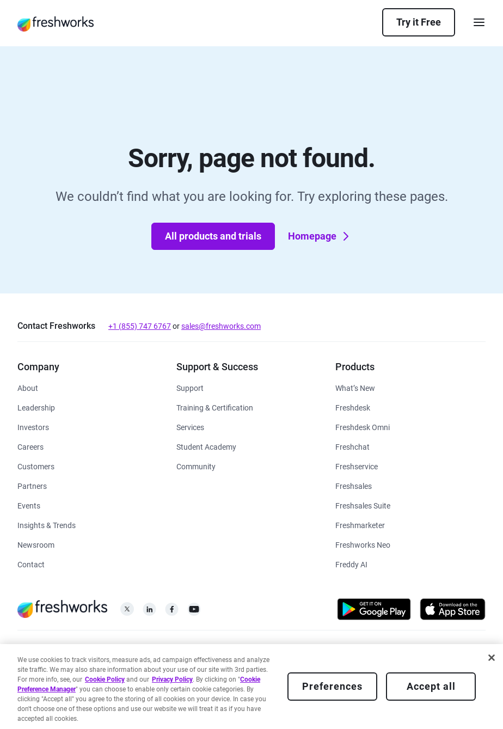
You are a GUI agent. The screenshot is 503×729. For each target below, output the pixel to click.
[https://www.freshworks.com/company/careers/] (30, 446)
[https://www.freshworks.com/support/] (190, 387)
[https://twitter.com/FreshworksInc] (127, 612)
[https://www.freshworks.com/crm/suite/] (362, 505)
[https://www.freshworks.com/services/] (190, 426)
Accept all (431, 686)
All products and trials (213, 236)
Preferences (332, 686)
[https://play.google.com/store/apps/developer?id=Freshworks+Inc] (374, 611)
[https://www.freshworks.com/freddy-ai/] (351, 563)
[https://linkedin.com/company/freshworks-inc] (149, 612)
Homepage (320, 236)
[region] (251, 686)
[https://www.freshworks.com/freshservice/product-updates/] (355, 387)
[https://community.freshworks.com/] (196, 465)
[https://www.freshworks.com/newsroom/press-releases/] (35, 544)
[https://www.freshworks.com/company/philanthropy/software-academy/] (206, 446)
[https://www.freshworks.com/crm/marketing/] (360, 524)
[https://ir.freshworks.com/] (33, 426)
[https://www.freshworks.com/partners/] (32, 485)
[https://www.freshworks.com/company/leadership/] (36, 407)
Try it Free (418, 22)
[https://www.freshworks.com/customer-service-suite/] (362, 426)
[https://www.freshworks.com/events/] (28, 505)
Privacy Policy (172, 679)
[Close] (491, 657)
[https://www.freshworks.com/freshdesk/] (352, 407)
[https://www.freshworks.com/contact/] (31, 563)
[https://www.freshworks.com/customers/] (35, 465)
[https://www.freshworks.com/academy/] (214, 407)
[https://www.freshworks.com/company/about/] (27, 387)
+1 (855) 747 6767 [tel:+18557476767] (139, 326)
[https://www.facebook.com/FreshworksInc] (172, 612)
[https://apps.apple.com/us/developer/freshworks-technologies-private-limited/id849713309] (453, 611)
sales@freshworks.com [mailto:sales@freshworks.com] (221, 326)
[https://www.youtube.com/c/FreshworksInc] (194, 612)
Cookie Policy (105, 679)
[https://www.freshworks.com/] (55, 23)
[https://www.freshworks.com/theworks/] (46, 524)
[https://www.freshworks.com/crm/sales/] (353, 485)
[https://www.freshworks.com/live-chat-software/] (352, 446)
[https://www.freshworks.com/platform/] (362, 544)
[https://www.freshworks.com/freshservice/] (356, 465)
